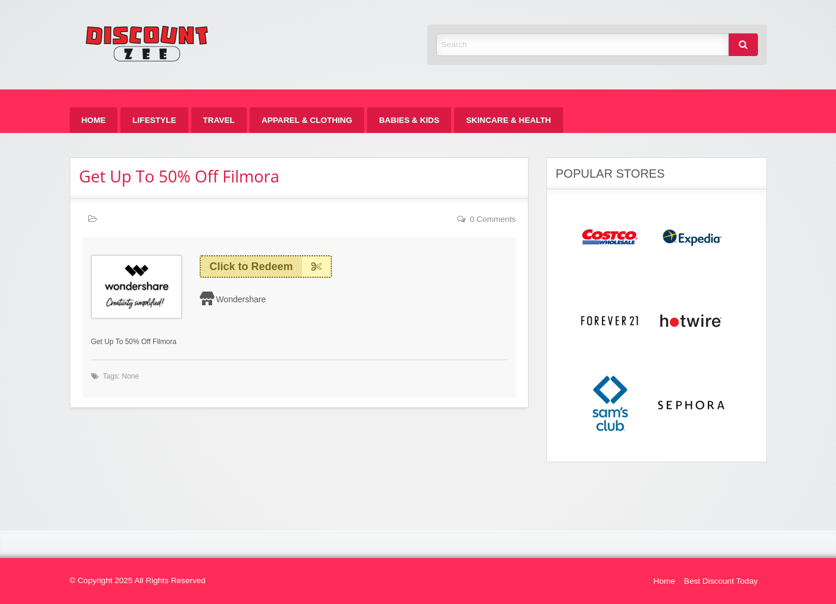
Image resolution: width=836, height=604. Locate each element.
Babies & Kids (409, 120)
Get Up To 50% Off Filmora (179, 176)
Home (94, 120)
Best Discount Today (721, 581)
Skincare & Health (508, 120)
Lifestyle (154, 120)
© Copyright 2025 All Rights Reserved (138, 580)
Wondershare (241, 299)
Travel (219, 120)
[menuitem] (94, 120)
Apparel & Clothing (307, 120)
